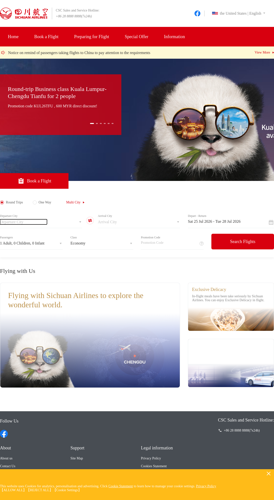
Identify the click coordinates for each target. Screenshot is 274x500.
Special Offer (136, 36)
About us (6, 458)
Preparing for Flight (91, 36)
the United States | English (236, 13)
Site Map (76, 458)
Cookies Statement (154, 466)
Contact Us (7, 466)
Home (13, 36)
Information (174, 36)
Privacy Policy (151, 458)
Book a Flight (46, 36)
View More (262, 52)
